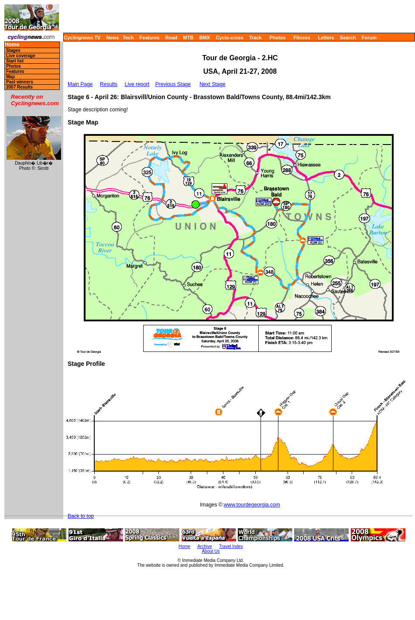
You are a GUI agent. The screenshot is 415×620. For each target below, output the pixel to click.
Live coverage (20, 55)
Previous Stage (173, 84)
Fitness (301, 37)
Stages (13, 50)
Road (171, 37)
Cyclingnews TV (82, 37)
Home (12, 45)
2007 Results (19, 87)
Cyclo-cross (230, 37)
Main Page (80, 84)
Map (10, 76)
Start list (15, 61)
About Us (211, 551)
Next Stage (212, 84)
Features (150, 37)
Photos (277, 37)
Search (348, 37)
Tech (128, 37)
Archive (204, 546)
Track (255, 37)
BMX (204, 37)
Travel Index (231, 546)
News (112, 37)
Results (108, 84)
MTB (188, 37)
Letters (326, 37)
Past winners (19, 81)
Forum (369, 37)
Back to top (81, 516)
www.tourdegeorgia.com (252, 505)
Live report (137, 84)
